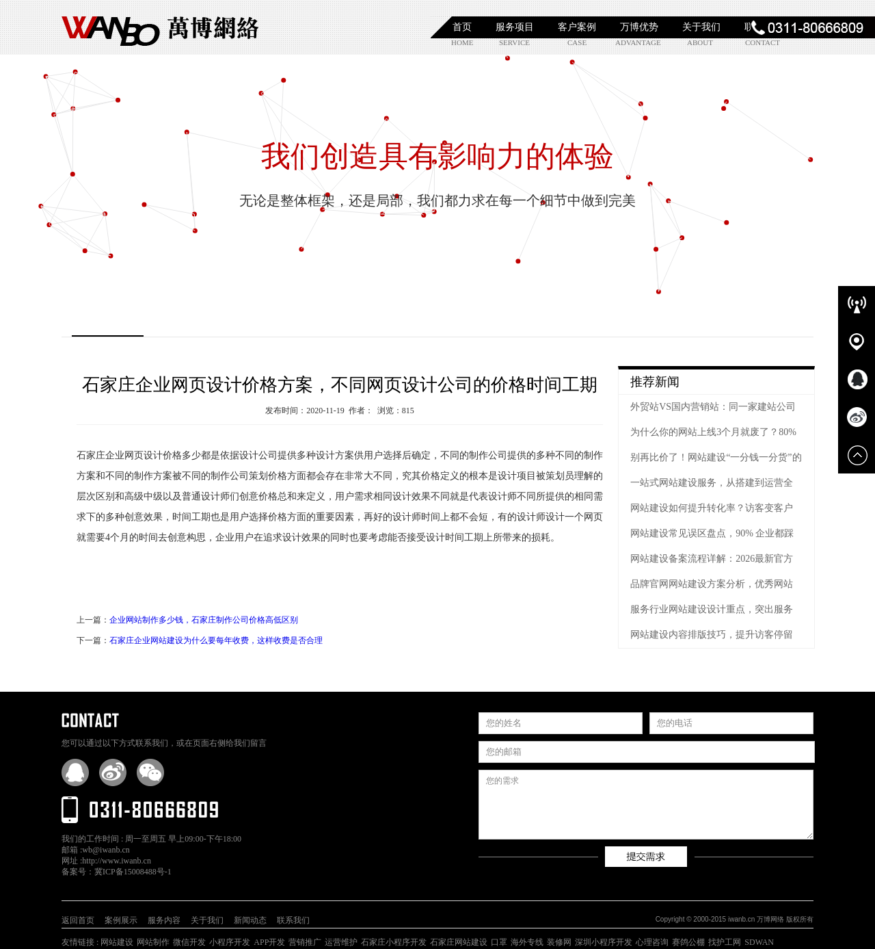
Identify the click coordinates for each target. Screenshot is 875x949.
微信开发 (189, 942)
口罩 (499, 942)
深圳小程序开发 (603, 942)
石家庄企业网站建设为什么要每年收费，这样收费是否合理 (216, 640)
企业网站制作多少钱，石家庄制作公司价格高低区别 (203, 620)
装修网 (559, 942)
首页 (462, 27)
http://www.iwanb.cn (116, 861)
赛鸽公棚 (688, 942)
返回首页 (78, 920)
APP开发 (269, 942)
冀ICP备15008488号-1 (133, 871)
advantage (637, 42)
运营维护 (341, 942)
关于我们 (701, 27)
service (514, 42)
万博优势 (639, 27)
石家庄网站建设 (458, 942)
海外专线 (527, 942)
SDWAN (759, 942)
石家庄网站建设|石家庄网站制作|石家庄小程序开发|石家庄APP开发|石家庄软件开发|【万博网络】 (161, 27)
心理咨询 (652, 942)
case (577, 42)
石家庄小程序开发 (394, 942)
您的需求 (646, 805)
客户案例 (577, 27)
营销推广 (304, 942)
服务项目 (515, 27)
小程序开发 (229, 942)
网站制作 (153, 942)
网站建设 (116, 942)
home (462, 42)
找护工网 (724, 942)
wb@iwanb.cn (105, 850)
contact (762, 42)
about (700, 42)
